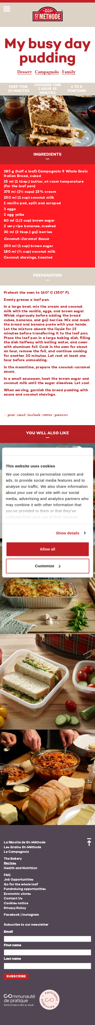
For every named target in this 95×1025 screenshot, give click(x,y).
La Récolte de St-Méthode (24, 842)
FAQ (7, 875)
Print (11, 415)
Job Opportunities (18, 879)
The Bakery (13, 858)
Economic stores (17, 894)
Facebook (12, 914)
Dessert (24, 72)
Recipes (10, 863)
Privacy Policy (15, 908)
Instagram (30, 914)
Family (68, 72)
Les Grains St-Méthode (22, 847)
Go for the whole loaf (21, 884)
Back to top (89, 842)
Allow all (47, 549)
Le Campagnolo (16, 852)
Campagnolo (47, 72)
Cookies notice (16, 903)
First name (12, 945)
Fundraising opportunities (25, 889)
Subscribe (16, 976)
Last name (12, 959)
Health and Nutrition (20, 868)
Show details (68, 533)
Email (8, 932)
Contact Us (13, 898)
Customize (47, 566)
